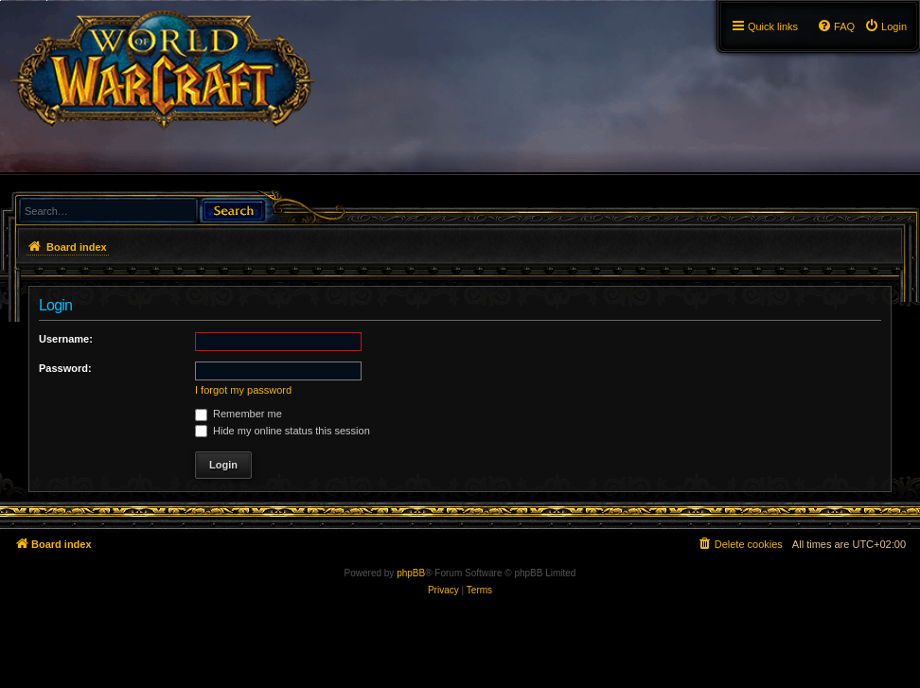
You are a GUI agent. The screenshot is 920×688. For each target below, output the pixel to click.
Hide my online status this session (282, 430)
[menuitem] (885, 26)
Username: (66, 338)
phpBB (411, 573)
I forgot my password (243, 390)
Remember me (238, 413)
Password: (65, 368)
